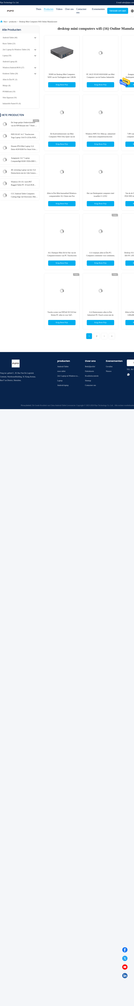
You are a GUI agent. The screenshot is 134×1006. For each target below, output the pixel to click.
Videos (59, 9)
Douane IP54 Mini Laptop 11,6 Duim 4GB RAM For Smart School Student (24, 148)
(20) (10, 74)
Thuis (38, 9)
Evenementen (98, 9)
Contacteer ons (81, 11)
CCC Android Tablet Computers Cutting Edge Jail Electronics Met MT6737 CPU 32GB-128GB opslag (24, 195)
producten (12, 22)
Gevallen (109, 367)
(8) (10, 62)
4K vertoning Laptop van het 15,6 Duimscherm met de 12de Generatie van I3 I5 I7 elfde (24, 172)
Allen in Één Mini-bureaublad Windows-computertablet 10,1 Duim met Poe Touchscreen (62, 196)
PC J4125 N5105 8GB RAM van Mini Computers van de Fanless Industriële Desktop (100, 77)
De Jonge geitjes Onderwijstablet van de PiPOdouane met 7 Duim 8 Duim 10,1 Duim (23, 124)
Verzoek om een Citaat (117, 11)
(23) (9, 44)
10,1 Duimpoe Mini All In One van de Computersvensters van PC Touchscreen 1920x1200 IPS (61, 255)
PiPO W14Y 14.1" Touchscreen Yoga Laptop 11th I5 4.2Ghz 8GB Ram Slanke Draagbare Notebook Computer (23, 136)
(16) (16, 50)
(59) (7, 56)
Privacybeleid (26, 405)
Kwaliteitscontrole (92, 376)
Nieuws (109, 371)
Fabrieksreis (89, 371)
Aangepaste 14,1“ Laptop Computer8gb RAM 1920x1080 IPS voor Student (24, 160)
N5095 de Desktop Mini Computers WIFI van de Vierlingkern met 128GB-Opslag (62, 77)
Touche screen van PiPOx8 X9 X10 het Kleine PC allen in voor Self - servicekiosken (61, 315)
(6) (12, 104)
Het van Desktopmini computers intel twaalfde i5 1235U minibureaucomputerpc (100, 196)
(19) (9, 92)
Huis (5, 22)
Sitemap (88, 381)
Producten (48, 9)
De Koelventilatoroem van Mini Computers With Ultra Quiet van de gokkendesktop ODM (62, 137)
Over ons (69, 9)
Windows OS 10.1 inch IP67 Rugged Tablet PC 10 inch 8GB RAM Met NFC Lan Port (22, 184)
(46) (10, 38)
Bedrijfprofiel (90, 367)
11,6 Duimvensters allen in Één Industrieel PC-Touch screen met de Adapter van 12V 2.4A (100, 315)
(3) (10, 80)
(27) (13, 68)
